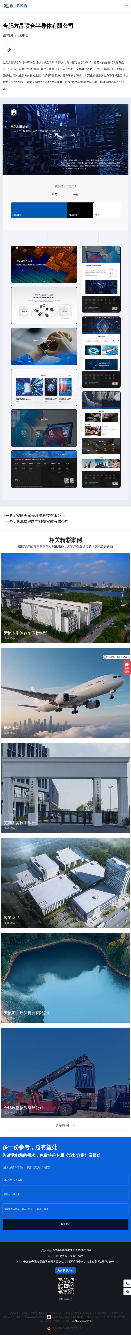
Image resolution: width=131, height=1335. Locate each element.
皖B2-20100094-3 (34, 1316)
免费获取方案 (65, 1270)
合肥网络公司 (99, 1313)
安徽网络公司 (116, 1313)
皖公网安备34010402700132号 (65, 1316)
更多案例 (65, 1125)
